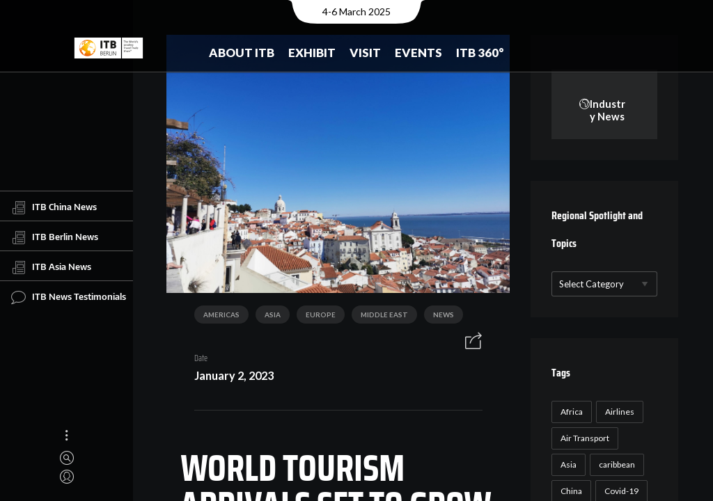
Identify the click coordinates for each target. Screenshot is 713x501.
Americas (216, 317)
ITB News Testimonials (68, 297)
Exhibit (312, 52)
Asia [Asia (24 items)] (567, 465)
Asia (267, 317)
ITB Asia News (51, 267)
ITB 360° (480, 52)
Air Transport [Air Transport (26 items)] (583, 439)
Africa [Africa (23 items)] (570, 412)
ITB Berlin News (54, 237)
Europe (315, 317)
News (438, 317)
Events (418, 52)
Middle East (378, 317)
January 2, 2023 (228, 377)
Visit (365, 52)
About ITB (241, 52)
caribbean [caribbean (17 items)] (615, 465)
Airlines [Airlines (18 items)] (618, 412)
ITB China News (54, 207)
